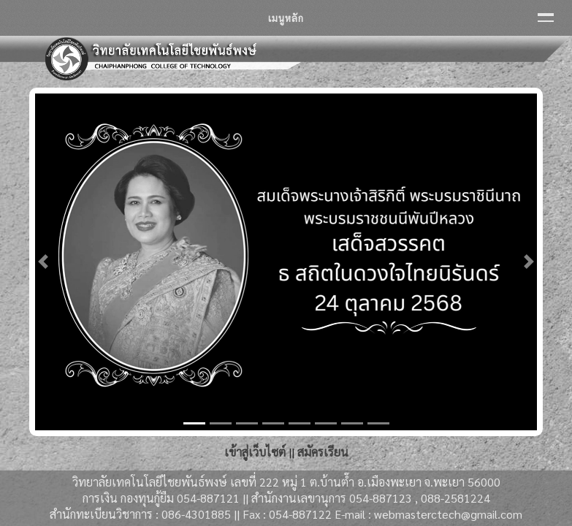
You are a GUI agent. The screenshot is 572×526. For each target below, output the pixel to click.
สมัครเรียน (322, 452)
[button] (42, 261)
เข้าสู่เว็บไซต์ (255, 452)
